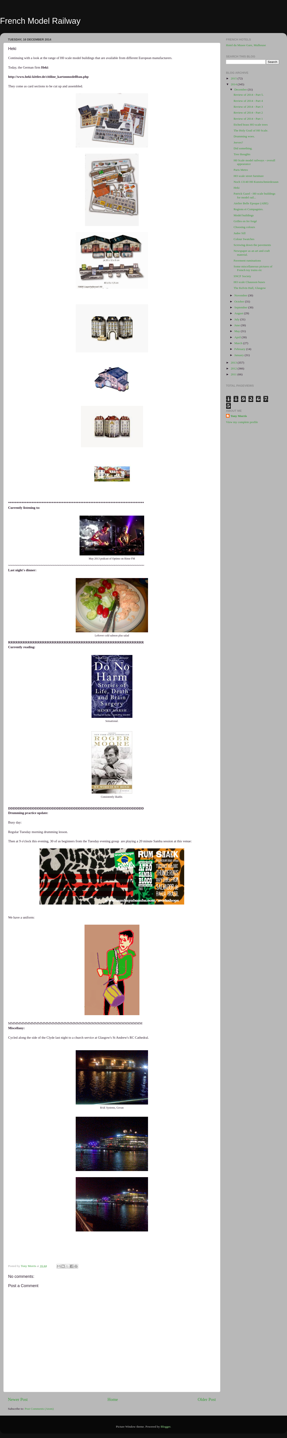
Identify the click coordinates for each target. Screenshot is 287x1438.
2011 (234, 374)
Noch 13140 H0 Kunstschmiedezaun (256, 181)
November (241, 295)
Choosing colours (244, 227)
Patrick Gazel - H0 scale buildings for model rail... (254, 195)
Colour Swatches (244, 239)
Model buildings (244, 215)
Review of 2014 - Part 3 (248, 106)
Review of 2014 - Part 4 (248, 100)
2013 (234, 362)
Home (113, 1399)
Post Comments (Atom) (39, 1408)
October (239, 301)
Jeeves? (238, 142)
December (241, 89)
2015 (234, 78)
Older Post (207, 1399)
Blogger (165, 1426)
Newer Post (18, 1399)
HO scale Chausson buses (249, 282)
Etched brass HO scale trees (251, 124)
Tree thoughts (242, 154)
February (240, 349)
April (238, 337)
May (237, 331)
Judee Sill (240, 233)
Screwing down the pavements (252, 245)
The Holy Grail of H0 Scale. (251, 130)
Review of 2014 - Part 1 (248, 118)
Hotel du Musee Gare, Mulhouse (246, 45)
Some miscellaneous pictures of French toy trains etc (253, 268)
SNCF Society (242, 276)
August (239, 313)
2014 (234, 84)
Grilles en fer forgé (245, 221)
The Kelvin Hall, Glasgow (250, 288)
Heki (237, 187)
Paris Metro (241, 169)
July (237, 319)
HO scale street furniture (249, 176)
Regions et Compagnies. (248, 209)
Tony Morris (239, 416)
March (238, 343)
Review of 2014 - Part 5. (249, 94)
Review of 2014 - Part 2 (248, 112)
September (241, 307)
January (239, 355)
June (237, 325)
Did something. (243, 148)
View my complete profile (242, 422)
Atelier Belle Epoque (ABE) (251, 203)
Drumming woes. (244, 136)
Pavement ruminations (247, 260)
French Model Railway (40, 21)
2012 (234, 368)
